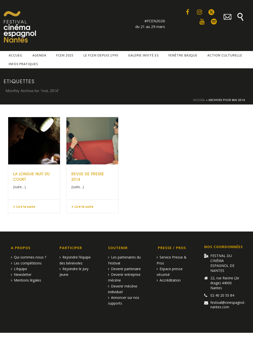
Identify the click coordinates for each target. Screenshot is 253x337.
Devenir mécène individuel (122, 289)
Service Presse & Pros (172, 260)
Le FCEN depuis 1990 (101, 55)
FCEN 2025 (65, 55)
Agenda (39, 55)
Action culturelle (224, 55)
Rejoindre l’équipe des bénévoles (75, 260)
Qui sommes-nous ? (28, 257)
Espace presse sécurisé (170, 271)
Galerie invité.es (143, 55)
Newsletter (21, 274)
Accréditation (169, 280)
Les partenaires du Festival (124, 260)
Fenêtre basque (183, 55)
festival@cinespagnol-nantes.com (227, 304)
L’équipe (19, 268)
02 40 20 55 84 (222, 295)
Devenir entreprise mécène (124, 277)
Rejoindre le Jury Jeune (73, 271)
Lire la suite (24, 207)
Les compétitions (26, 263)
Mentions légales (26, 280)
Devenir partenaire (124, 268)
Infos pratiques (23, 64)
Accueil (16, 55)
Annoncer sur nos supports (123, 300)
